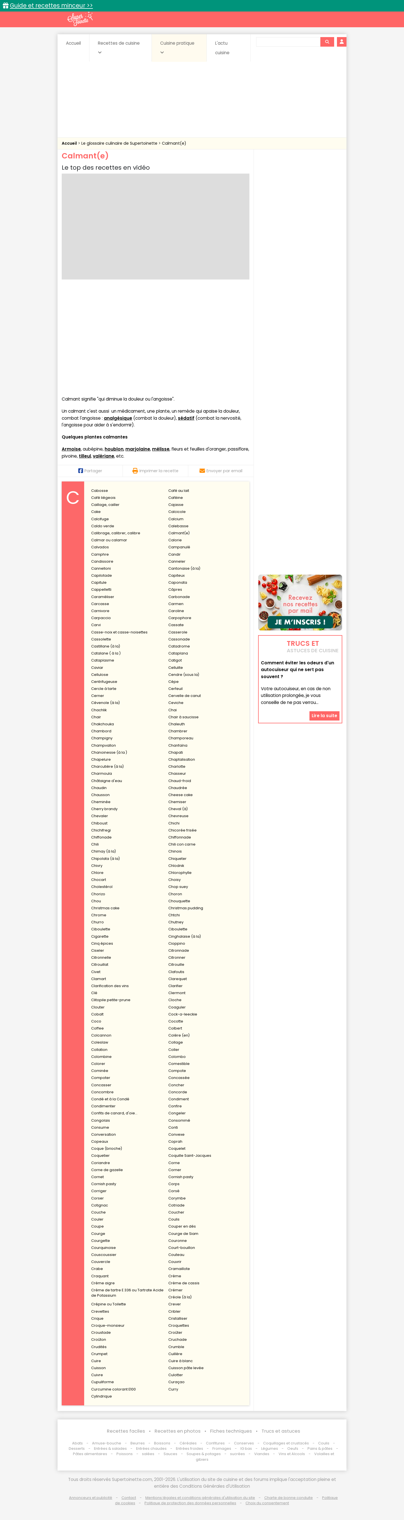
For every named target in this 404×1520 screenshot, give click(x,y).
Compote (177, 1070)
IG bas (246, 1448)
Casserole (177, 632)
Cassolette (101, 639)
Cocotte (175, 1021)
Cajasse (175, 504)
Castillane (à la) (105, 646)
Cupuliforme (102, 1382)
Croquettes (178, 1325)
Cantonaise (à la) (184, 568)
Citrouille (176, 964)
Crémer (175, 1290)
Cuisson (98, 1367)
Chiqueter (177, 858)
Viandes (261, 1453)
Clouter (98, 1007)
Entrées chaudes (151, 1448)
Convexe (176, 1134)
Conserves (244, 1443)
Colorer (98, 1063)
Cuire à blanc (180, 1360)
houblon (114, 449)
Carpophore (179, 617)
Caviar (97, 667)
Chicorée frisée (182, 830)
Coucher (176, 1212)
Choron (175, 894)
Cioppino (176, 943)
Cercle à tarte (103, 688)
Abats (77, 1443)
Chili (95, 844)
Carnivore (100, 610)
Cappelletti (101, 589)
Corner (174, 1169)
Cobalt (97, 1014)
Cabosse (99, 490)
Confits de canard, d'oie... (114, 1113)
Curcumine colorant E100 (113, 1389)
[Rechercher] (327, 42)
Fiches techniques (231, 1431)
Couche (98, 1212)
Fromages (221, 1448)
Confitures (215, 1443)
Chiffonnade (179, 837)
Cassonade (179, 639)
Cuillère (175, 1353)
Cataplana (178, 653)
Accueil (73, 43)
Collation (99, 1049)
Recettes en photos (178, 1431)
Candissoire (102, 561)
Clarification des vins (110, 985)
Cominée (99, 1070)
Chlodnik (176, 865)
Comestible (179, 1063)
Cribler (174, 1311)
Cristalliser (177, 1318)
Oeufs (293, 1448)
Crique (97, 1318)
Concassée (179, 1077)
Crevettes (100, 1311)
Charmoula (101, 773)
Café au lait (178, 490)
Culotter (175, 1375)
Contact (128, 1497)
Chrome (98, 915)
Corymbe (177, 1198)
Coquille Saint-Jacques (189, 1155)
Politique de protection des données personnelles (190, 1503)
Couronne (177, 1240)
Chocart (98, 879)
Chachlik (99, 710)
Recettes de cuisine (119, 47)
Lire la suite (324, 716)
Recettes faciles (126, 1431)
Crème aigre (103, 1283)
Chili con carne (182, 844)
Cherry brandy (104, 808)
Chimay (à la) (103, 851)
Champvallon (103, 745)
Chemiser (177, 801)
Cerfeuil (175, 688)
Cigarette (100, 936)
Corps (174, 1184)
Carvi (96, 624)
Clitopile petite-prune (110, 1000)
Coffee (97, 1028)
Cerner (97, 695)
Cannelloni (101, 568)
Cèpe (173, 681)
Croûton (98, 1339)
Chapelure (101, 759)
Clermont (176, 992)
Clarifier (175, 985)
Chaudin (99, 787)
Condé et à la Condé (110, 1099)
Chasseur (177, 773)
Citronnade (178, 950)
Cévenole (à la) (105, 702)
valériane (103, 456)
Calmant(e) (174, 143)
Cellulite (175, 667)
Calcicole (177, 511)
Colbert (175, 1028)
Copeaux (99, 1141)
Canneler (176, 561)
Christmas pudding (185, 908)
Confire (175, 1106)
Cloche (175, 1000)
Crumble (176, 1346)
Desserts (77, 1448)
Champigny (102, 738)
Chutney (175, 922)
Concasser (101, 1085)
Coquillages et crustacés (286, 1443)
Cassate (176, 624)
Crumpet (99, 1353)
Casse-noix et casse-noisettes (119, 632)
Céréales (188, 1443)
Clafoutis (176, 971)
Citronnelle (101, 957)
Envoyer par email (220, 471)
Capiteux (176, 575)
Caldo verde (102, 526)
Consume (100, 1127)
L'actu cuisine (222, 48)
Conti (173, 1127)
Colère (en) (179, 1035)
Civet (95, 971)
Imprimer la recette (155, 471)
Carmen (175, 603)
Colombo (177, 1056)
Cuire (96, 1360)
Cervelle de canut (184, 695)
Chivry (96, 865)
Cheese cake (180, 794)
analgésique (118, 418)
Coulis (174, 1219)
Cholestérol (102, 886)
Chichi (174, 823)
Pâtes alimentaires (90, 1453)
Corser (97, 1198)
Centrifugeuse (104, 681)
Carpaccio (101, 617)
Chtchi (174, 915)
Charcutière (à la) (107, 766)
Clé (94, 992)
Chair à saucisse (183, 717)
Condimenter (103, 1106)
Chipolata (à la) (105, 858)
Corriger (99, 1191)
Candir (174, 554)
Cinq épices (102, 943)
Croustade (101, 1332)
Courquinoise (103, 1247)
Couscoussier (103, 1254)
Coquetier (100, 1155)
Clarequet (177, 978)
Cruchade (177, 1339)
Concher (176, 1085)
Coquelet (176, 1148)
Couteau (176, 1254)
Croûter (175, 1332)
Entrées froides (189, 1448)
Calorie (175, 540)
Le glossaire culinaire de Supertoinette (120, 143)
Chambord (101, 731)
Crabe (97, 1268)
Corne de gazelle (107, 1169)
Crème (174, 1276)
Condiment (178, 1099)
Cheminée (101, 801)
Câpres (175, 589)
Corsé (174, 1191)
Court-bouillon (181, 1247)
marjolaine (137, 449)
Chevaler (99, 816)
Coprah (175, 1141)
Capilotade (101, 575)
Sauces (170, 1453)
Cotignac (99, 1205)
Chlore (97, 872)
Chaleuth (176, 724)
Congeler (177, 1113)
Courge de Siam (183, 1233)
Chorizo (98, 894)
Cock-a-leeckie (182, 1014)
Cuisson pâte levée (186, 1367)
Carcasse (100, 603)
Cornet (97, 1176)
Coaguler (177, 1007)
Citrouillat (99, 964)
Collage (175, 1042)
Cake (96, 511)
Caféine (175, 497)
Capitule (99, 582)
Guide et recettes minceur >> (51, 5)
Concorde (177, 1092)
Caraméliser (102, 596)
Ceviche (175, 702)
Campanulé (179, 547)
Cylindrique (101, 1396)
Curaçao (176, 1382)
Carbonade (179, 596)
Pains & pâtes (319, 1448)
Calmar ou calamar (109, 540)
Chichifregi (101, 830)
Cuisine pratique (177, 47)
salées (148, 1453)
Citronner (176, 957)
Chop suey (178, 886)
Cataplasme (102, 660)
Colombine (101, 1056)
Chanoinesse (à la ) (109, 752)
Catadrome (179, 646)
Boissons (162, 1443)
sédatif (186, 418)
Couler (97, 1219)
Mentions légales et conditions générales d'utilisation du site (200, 1497)
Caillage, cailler (105, 504)
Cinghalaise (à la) (184, 936)
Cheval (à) (178, 808)
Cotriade (176, 1205)
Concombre (102, 1092)
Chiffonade (101, 837)
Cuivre (97, 1375)
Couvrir (175, 1261)
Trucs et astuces (280, 1431)
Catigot (175, 660)
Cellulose (99, 674)
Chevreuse (178, 816)
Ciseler (97, 950)
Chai (172, 710)
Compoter (100, 1077)
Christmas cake (105, 908)
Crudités (99, 1346)
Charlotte (176, 766)
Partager (90, 471)
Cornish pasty (180, 1176)
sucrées (237, 1453)
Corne (174, 1162)
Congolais (100, 1120)
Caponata (177, 582)
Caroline (176, 610)
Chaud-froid (179, 780)
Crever (174, 1304)
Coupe (97, 1226)
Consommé (179, 1120)
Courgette (100, 1240)
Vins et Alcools (292, 1453)
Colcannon (101, 1035)
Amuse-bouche (106, 1443)
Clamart (98, 978)
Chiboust (99, 823)
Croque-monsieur (108, 1325)
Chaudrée (177, 787)
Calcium (175, 519)
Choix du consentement (267, 1503)
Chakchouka (102, 724)
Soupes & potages (204, 1453)
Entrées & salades (110, 1448)
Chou (96, 901)
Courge (98, 1233)
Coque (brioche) (106, 1148)
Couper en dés (182, 1226)
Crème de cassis (183, 1283)
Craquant (100, 1276)
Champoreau (180, 738)
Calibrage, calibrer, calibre (115, 533)
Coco (96, 1021)
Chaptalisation (181, 759)
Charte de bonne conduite (288, 1497)
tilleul (85, 456)
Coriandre (100, 1162)
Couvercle (100, 1261)
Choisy (174, 879)
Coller (173, 1049)
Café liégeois (103, 497)
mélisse (160, 449)
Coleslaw (99, 1042)
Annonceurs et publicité (90, 1497)
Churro (97, 922)
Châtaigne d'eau (106, 780)
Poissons (124, 1453)
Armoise (71, 449)
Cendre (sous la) (183, 674)
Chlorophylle (180, 872)
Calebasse (178, 526)
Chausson (100, 794)
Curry (173, 1389)
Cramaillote (179, 1268)
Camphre (100, 554)
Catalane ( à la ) (106, 653)
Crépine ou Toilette (108, 1304)
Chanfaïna (177, 745)
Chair (96, 717)
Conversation (103, 1134)
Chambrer (177, 731)
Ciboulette (100, 929)
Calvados (100, 547)
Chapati (175, 752)
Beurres (137, 1443)
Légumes (269, 1448)
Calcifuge (100, 519)
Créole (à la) (180, 1297)
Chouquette (179, 901)
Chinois (175, 851)
